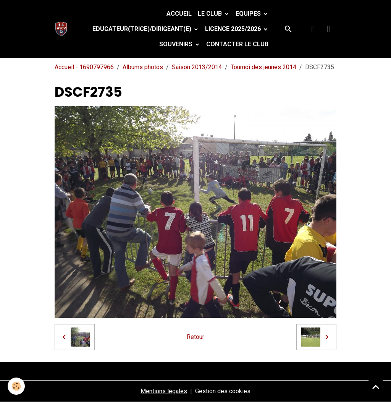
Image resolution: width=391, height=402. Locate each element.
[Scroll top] (375, 386)
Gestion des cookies (222, 391)
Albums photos (143, 67)
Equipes (249, 13)
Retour (195, 336)
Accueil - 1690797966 (84, 67)
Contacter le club (237, 44)
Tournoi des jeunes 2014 (263, 67)
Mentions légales (164, 391)
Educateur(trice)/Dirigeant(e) (142, 28)
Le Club (210, 13)
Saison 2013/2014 (197, 67)
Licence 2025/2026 (233, 28)
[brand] (63, 29)
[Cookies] (16, 386)
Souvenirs (176, 44)
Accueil (179, 13)
